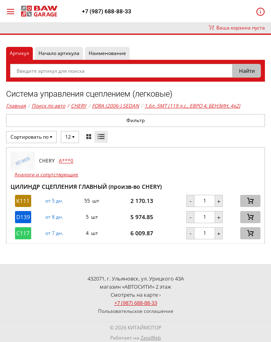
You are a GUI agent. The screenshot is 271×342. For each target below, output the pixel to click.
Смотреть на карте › (136, 294)
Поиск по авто (48, 105)
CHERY (76, 106)
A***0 (66, 160)
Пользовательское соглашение (135, 311)
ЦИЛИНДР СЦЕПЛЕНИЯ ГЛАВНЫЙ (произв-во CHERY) (86, 186)
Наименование (107, 53)
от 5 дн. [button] (54, 200)
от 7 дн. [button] (54, 233)
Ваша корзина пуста (237, 27)
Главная (16, 105)
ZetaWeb (151, 337)
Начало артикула (58, 53)
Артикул (19, 53)
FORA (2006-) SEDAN (115, 105)
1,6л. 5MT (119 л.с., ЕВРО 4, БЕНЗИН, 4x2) (192, 105)
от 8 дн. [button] (54, 217)
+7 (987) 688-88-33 (106, 11)
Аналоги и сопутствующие (46, 174)
